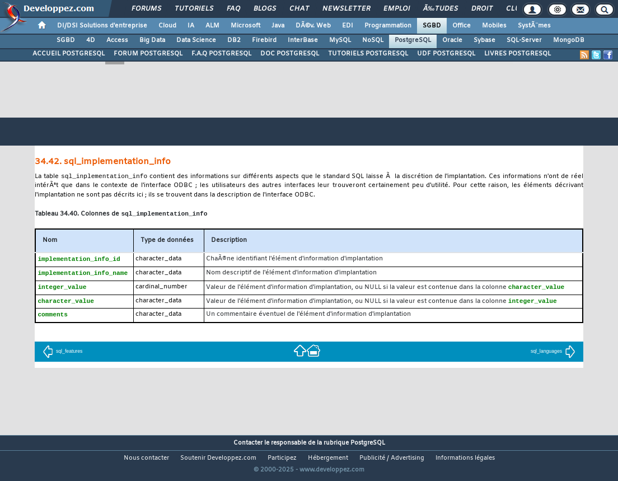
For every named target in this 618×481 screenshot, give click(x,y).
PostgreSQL (413, 40)
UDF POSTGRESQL (446, 54)
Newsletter (346, 8)
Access (117, 40)
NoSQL (372, 40)
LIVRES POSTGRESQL (517, 54)
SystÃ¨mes (534, 26)
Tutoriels (194, 8)
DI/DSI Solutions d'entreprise (102, 26)
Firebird (264, 40)
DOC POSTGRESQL (289, 54)
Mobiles (494, 26)
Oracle (452, 40)
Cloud (167, 26)
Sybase (484, 40)
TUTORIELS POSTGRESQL (368, 54)
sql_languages (553, 355)
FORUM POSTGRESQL (148, 54)
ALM (212, 26)
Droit (482, 8)
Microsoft (245, 26)
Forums (146, 8)
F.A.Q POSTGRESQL (221, 54)
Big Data (152, 40)
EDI (347, 26)
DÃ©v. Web (313, 26)
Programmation (387, 26)
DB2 (234, 40)
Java (277, 26)
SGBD (432, 26)
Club (515, 8)
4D (90, 40)
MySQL (340, 40)
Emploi (396, 8)
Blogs (264, 8)
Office (461, 26)
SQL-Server (524, 40)
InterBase (303, 40)
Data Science (196, 40)
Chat (299, 8)
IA (191, 26)
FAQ (233, 8)
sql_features (63, 355)
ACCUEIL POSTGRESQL (68, 54)
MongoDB (568, 40)
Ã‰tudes (440, 8)
